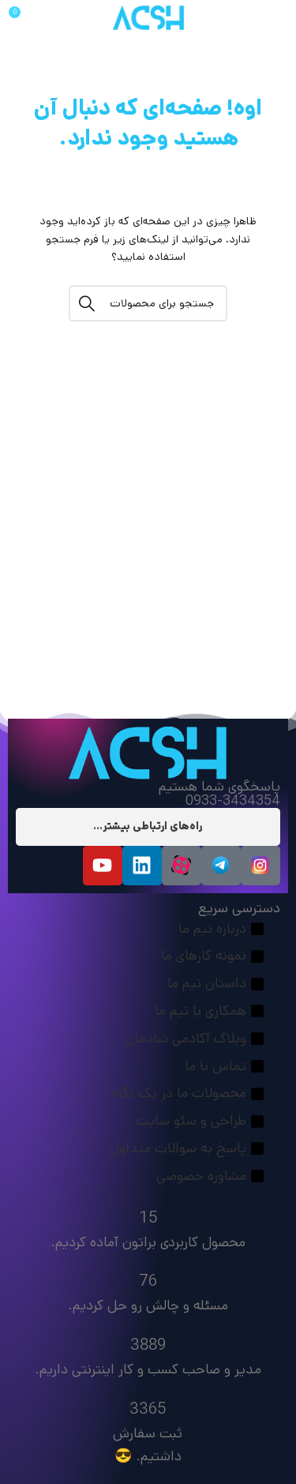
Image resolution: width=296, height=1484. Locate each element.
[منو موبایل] (265, 18)
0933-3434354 (232, 801)
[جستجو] (148, 303)
